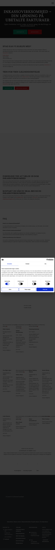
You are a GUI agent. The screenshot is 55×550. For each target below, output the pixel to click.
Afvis (10, 289)
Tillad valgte (27, 289)
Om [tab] (45, 263)
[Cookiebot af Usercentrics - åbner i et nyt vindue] (47, 260)
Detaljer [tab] (27, 263)
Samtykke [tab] (9, 263)
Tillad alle (45, 289)
